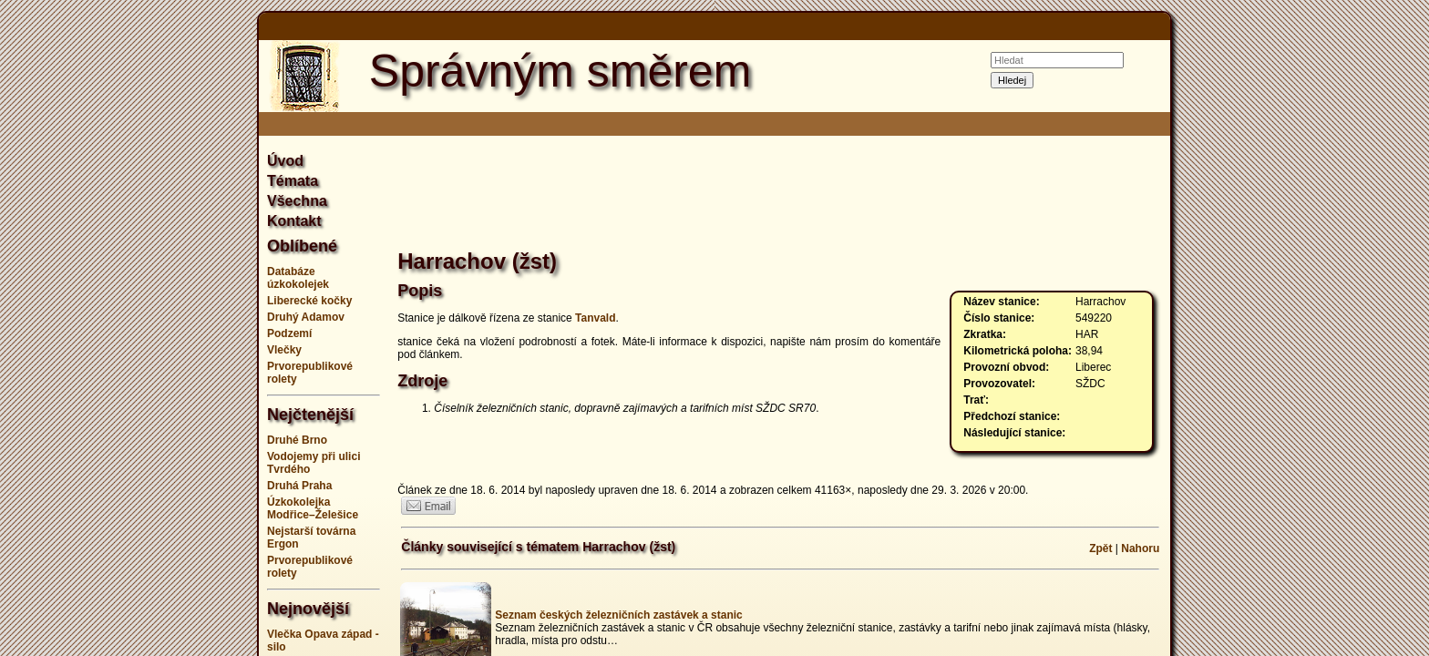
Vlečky (284, 349)
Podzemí (289, 333)
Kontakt (294, 221)
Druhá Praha (299, 485)
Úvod (285, 161)
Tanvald (595, 318)
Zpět (1100, 548)
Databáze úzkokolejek (298, 278)
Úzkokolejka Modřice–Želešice (312, 508)
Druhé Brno (297, 440)
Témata (292, 181)
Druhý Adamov (305, 317)
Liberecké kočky (309, 300)
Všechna (297, 201)
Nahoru (1140, 548)
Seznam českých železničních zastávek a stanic (618, 615)
